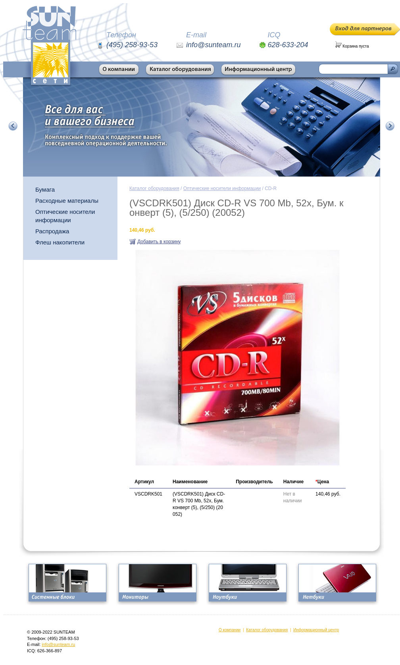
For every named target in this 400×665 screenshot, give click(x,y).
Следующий (390, 126)
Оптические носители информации (65, 215)
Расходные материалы (66, 200)
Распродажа (52, 231)
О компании (229, 630)
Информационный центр (316, 630)
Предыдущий (13, 126)
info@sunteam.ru (58, 644)
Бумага (45, 189)
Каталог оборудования (154, 188)
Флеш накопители (60, 242)
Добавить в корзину (159, 241)
